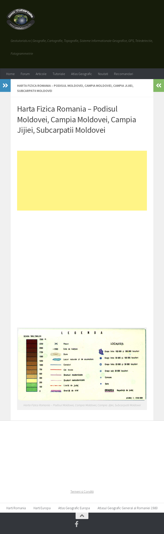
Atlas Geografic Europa (74, 508)
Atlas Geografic (81, 74)
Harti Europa (42, 508)
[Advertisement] (82, 181)
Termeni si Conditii (82, 492)
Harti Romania (16, 508)
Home (10, 74)
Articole (41, 74)
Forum (25, 74)
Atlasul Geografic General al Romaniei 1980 (128, 508)
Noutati (103, 74)
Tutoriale (59, 74)
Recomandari (123, 74)
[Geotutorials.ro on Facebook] (77, 524)
